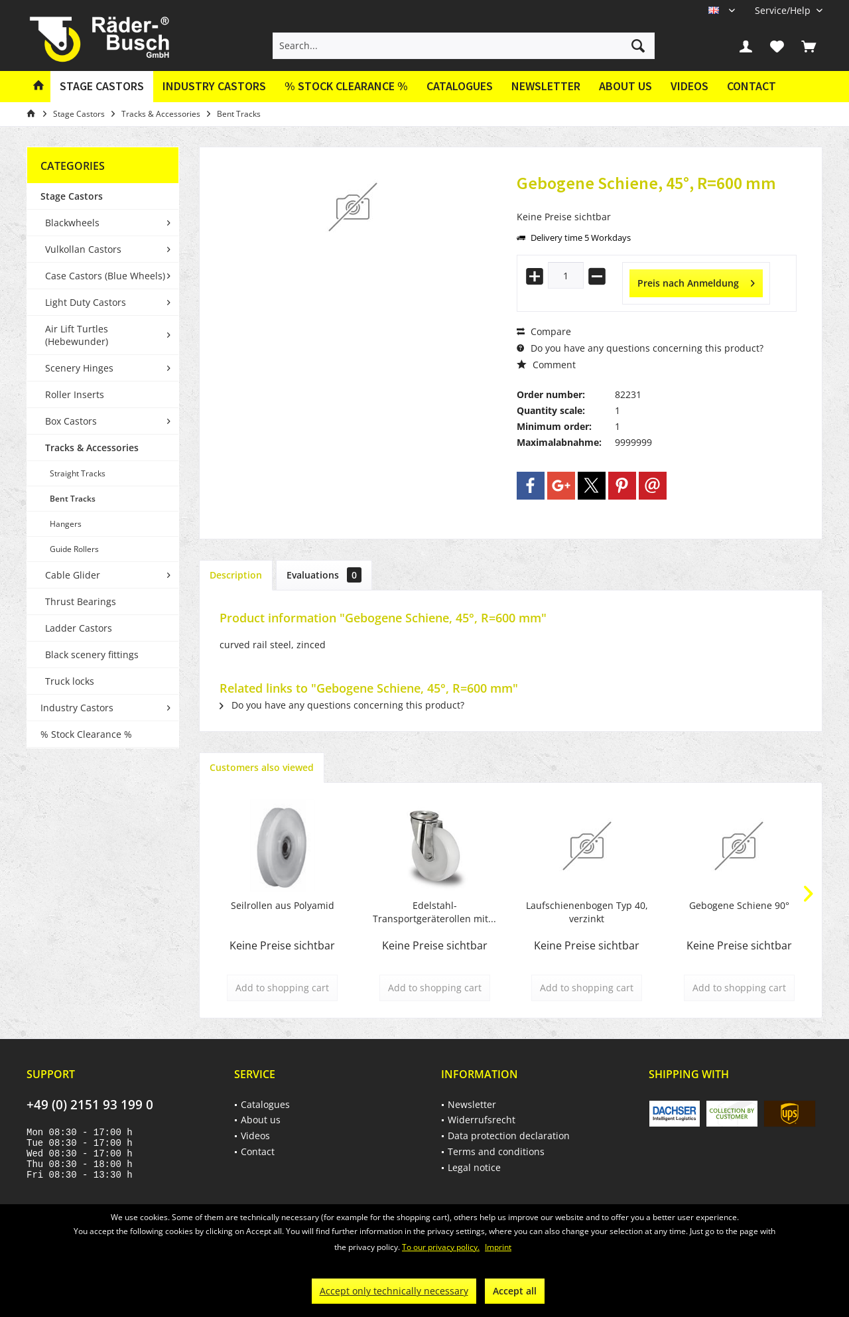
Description (236, 575)
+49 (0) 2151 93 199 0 (90, 1104)
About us (625, 86)
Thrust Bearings (80, 601)
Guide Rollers (74, 549)
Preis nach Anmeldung (696, 281)
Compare (544, 331)
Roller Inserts (74, 394)
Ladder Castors (78, 628)
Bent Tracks (73, 498)
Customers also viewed (262, 767)
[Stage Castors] (101, 86)
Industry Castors (76, 707)
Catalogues (459, 86)
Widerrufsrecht (481, 1119)
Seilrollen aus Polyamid (282, 905)
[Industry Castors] (214, 86)
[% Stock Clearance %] (346, 86)
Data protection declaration (509, 1135)
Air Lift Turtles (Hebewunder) (76, 335)
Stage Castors (71, 196)
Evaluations (324, 575)
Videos (689, 86)
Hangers (66, 523)
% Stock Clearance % (86, 734)
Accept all (515, 1290)
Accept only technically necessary (394, 1290)
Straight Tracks (77, 473)
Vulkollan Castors (83, 249)
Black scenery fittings (92, 654)
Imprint (498, 1247)
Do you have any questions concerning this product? (640, 348)
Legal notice (474, 1167)
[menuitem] (783, 10)
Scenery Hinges (79, 368)
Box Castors (71, 421)
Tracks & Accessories (92, 447)
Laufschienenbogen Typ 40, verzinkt (587, 912)
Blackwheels (72, 222)
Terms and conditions (496, 1151)
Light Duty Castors (85, 302)
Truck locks (69, 681)
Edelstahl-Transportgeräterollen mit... (434, 912)
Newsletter (545, 86)
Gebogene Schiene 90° (739, 905)
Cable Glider (72, 575)
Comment (546, 364)
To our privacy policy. (441, 1247)
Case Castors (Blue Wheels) (105, 275)
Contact (751, 86)
